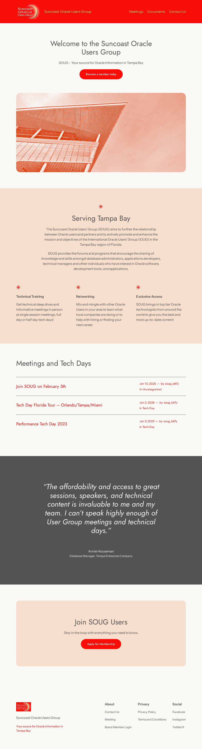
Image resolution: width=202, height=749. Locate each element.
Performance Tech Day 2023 (41, 424)
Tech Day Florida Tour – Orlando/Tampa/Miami (59, 405)
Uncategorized (152, 389)
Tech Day (148, 408)
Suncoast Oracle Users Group (67, 11)
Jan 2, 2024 (146, 402)
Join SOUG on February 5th (41, 386)
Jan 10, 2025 (147, 383)
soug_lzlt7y (172, 383)
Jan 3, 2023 (146, 421)
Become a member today (101, 74)
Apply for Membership (101, 644)
